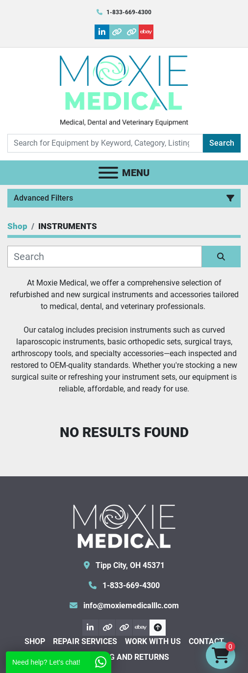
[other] (116, 32)
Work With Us (153, 641)
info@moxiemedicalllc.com (130, 605)
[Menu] (108, 172)
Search (221, 143)
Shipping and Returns (124, 657)
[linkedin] (102, 32)
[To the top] (157, 628)
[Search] (105, 143)
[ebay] (146, 32)
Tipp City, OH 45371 (129, 565)
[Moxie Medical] (124, 525)
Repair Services (85, 641)
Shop (35, 641)
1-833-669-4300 (128, 12)
